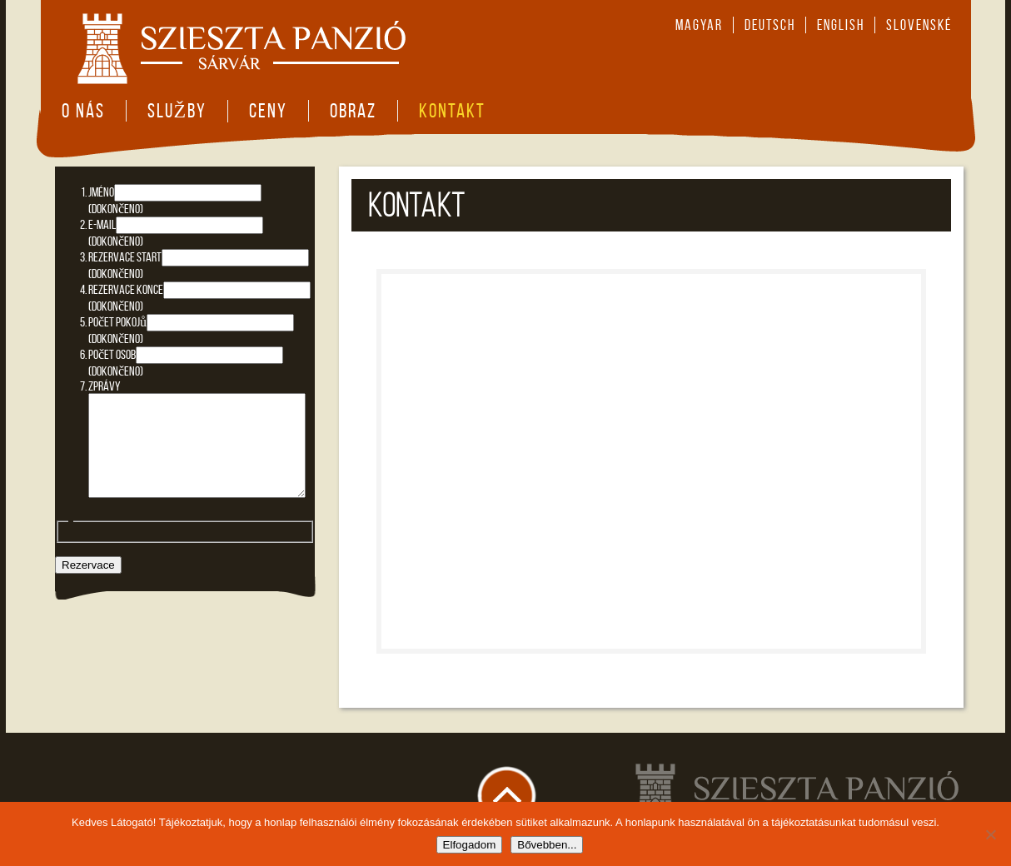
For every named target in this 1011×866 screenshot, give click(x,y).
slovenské (919, 25)
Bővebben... (546, 845)
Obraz (353, 111)
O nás (83, 111)
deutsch (770, 25)
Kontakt (452, 111)
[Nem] (990, 834)
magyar (699, 25)
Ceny (268, 111)
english (840, 25)
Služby (177, 111)
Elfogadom (469, 845)
